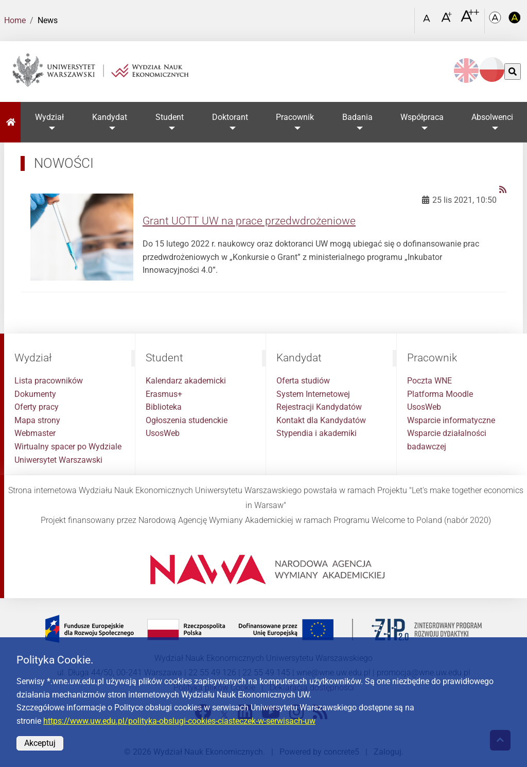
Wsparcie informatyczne (451, 420)
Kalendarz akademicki (186, 381)
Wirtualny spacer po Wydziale (67, 446)
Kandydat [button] (109, 117)
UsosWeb (163, 433)
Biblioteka (164, 407)
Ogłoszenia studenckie (186, 420)
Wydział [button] (49, 117)
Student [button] (169, 117)
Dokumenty (35, 394)
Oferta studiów (303, 381)
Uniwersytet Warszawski (58, 460)
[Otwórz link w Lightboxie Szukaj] (404, 17)
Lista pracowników (48, 381)
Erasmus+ (164, 394)
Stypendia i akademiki (316, 433)
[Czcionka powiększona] (447, 20)
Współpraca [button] (422, 117)
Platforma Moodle (440, 394)
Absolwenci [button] (492, 117)
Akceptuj (40, 743)
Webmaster (35, 433)
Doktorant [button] (230, 117)
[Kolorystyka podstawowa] (496, 21)
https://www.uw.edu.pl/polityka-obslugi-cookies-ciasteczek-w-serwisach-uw (179, 721)
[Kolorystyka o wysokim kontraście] (514, 21)
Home (15, 20)
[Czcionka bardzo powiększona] (470, 20)
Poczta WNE (429, 381)
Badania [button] (357, 117)
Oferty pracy (36, 407)
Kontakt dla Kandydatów (321, 420)
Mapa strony (37, 420)
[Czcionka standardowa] (428, 21)
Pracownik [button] (295, 117)
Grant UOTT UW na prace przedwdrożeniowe (249, 221)
